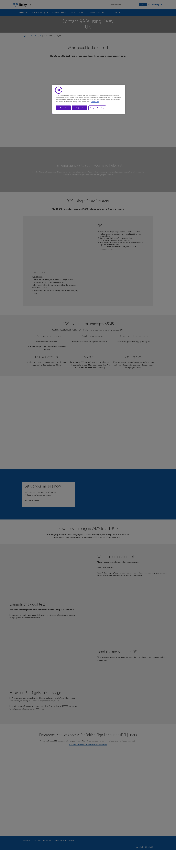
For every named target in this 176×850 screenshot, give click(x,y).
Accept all (63, 108)
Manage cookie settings (97, 108)
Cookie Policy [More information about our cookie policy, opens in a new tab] (95, 101)
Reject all (79, 108)
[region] (88, 99)
